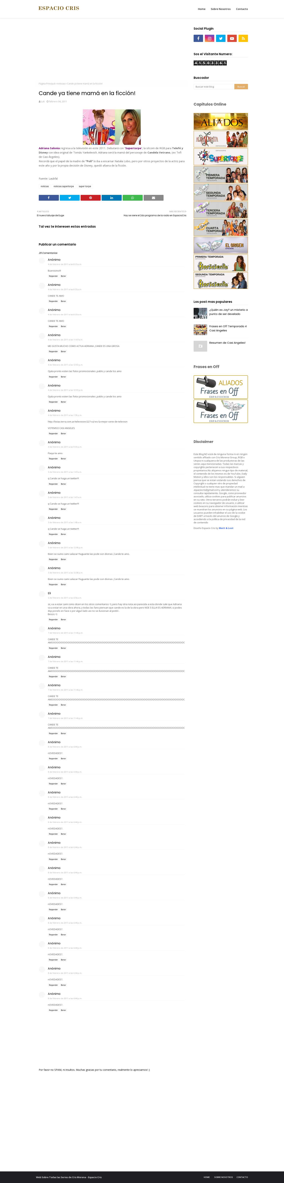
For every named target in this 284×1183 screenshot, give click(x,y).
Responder (53, 276)
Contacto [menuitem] (242, 9)
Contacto (242, 1177)
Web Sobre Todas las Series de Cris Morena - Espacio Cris (69, 1177)
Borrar (63, 276)
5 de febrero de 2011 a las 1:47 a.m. (65, 472)
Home (207, 1177)
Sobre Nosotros (223, 1177)
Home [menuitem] (201, 9)
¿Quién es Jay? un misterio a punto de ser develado (228, 312)
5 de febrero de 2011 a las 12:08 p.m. (65, 547)
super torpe (85, 186)
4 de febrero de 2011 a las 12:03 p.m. (65, 364)
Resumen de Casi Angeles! (227, 343)
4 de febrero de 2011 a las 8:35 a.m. (65, 264)
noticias (61, 83)
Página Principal (47, 83)
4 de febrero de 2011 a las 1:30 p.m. (65, 415)
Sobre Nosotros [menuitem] (221, 9)
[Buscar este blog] (214, 86)
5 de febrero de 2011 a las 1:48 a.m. (65, 522)
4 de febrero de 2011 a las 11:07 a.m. (65, 339)
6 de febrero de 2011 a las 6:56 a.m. (65, 597)
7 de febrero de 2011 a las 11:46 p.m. (65, 632)
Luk (43, 101)
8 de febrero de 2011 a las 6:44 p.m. (65, 746)
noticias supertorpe (64, 186)
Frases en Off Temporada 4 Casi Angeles (228, 328)
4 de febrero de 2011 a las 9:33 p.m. (65, 446)
